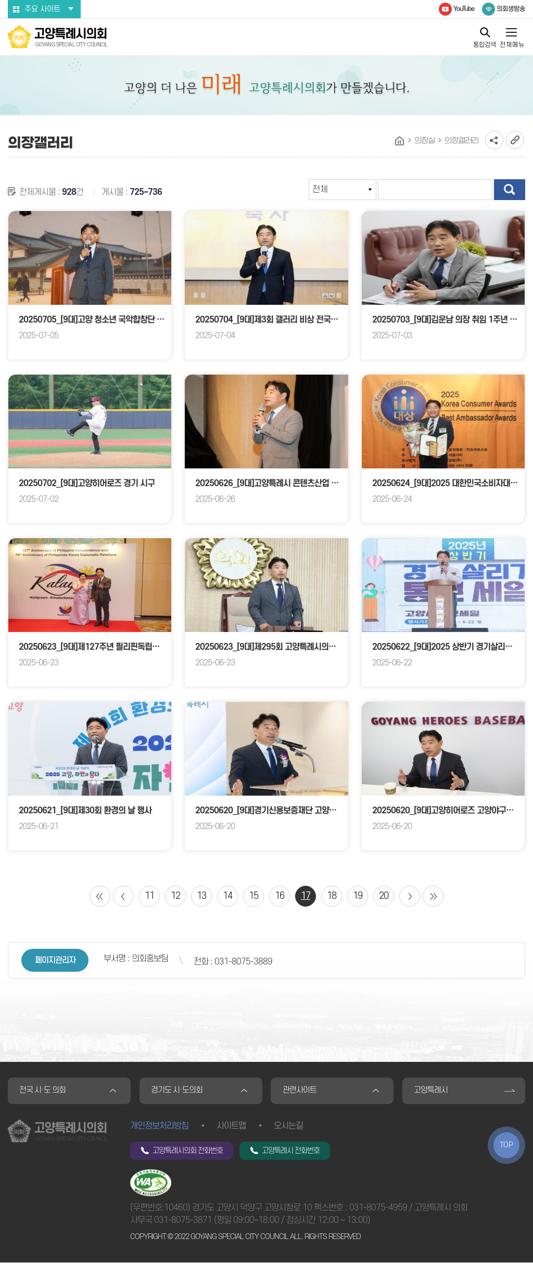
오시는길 (288, 1126)
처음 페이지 (100, 896)
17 (305, 896)
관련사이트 (299, 1091)
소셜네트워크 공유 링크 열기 (494, 140)
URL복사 (515, 140)
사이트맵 (231, 1126)
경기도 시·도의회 (177, 1091)
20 (383, 896)
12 (175, 896)
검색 (509, 189)
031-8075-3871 (183, 1220)
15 (253, 896)
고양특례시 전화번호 (291, 1151)
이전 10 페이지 (123, 896)
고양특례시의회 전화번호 (188, 1151)
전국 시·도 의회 (43, 1091)
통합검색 (484, 44)
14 (227, 896)
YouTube (463, 9)
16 (279, 896)
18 (331, 896)
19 (357, 896)
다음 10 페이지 (409, 896)
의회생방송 (511, 9)
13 (201, 896)
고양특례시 (431, 1091)
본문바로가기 (0, 0)
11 (149, 896)
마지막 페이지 (433, 896)
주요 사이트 (42, 9)
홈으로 (399, 141)
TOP (506, 1145)
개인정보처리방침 (159, 1126)
